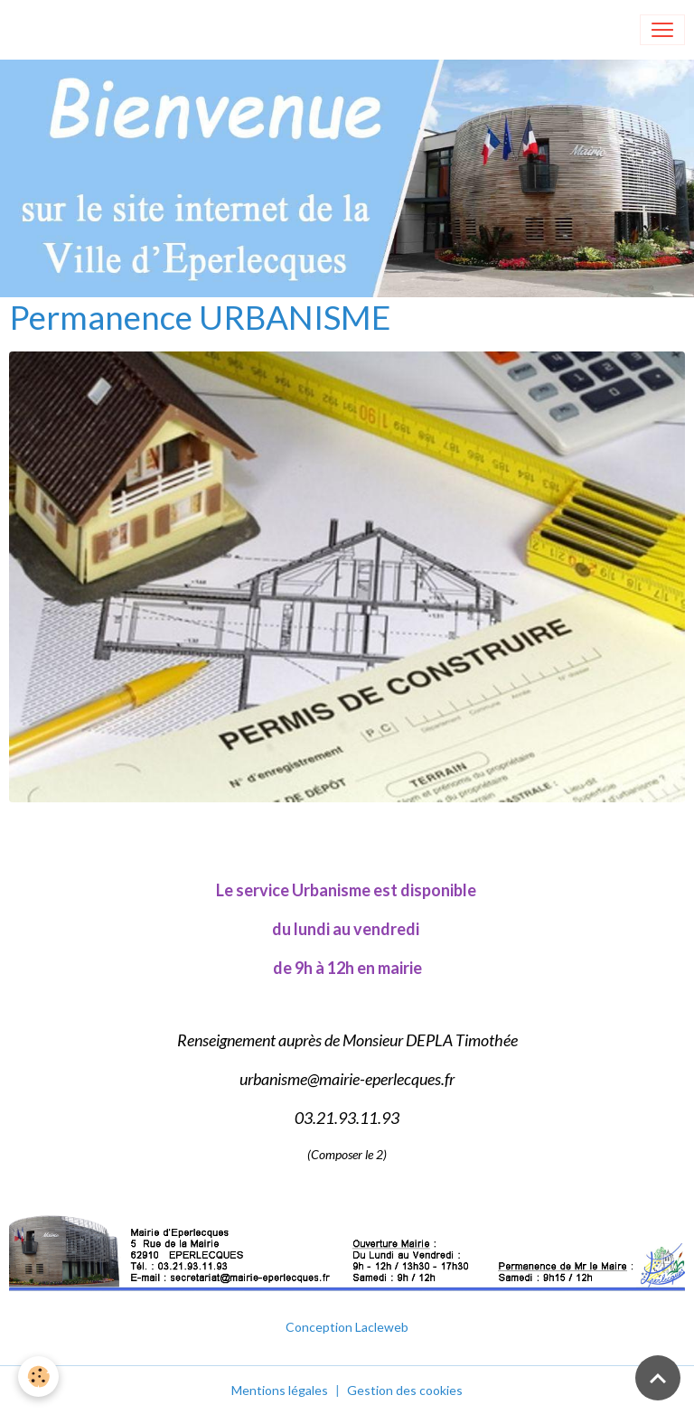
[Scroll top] (657, 1377)
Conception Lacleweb (347, 1326)
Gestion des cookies (405, 1390)
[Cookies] (38, 1376)
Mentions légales (279, 1390)
